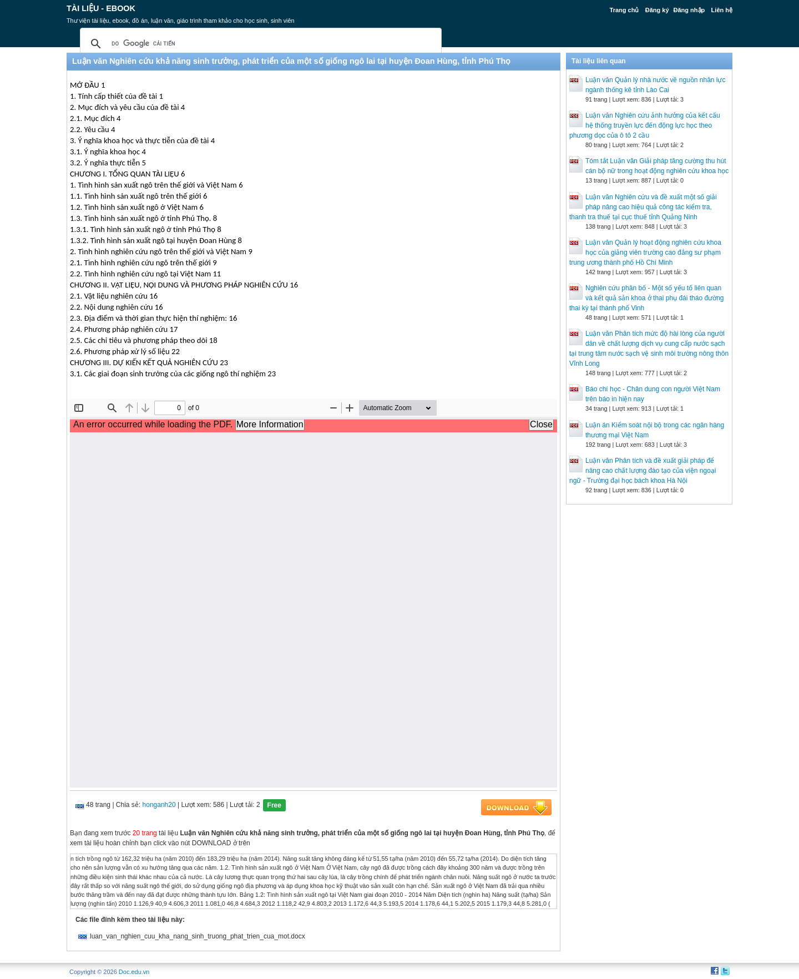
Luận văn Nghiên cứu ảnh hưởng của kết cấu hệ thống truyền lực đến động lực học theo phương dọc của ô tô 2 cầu (644, 125)
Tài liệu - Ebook (101, 8)
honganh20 (159, 805)
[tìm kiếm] (259, 44)
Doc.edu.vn (134, 971)
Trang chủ (624, 10)
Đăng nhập (689, 10)
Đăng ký (657, 10)
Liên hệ (721, 10)
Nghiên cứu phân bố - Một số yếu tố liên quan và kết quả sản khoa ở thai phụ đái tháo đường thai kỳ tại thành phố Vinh (646, 298)
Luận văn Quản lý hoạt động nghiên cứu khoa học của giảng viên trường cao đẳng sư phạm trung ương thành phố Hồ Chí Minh (645, 252)
